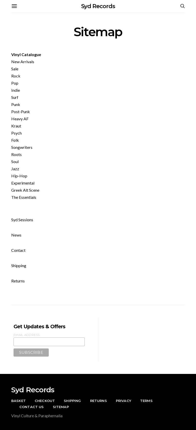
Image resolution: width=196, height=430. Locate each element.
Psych (16, 133)
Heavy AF (20, 118)
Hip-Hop (19, 175)
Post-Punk (20, 111)
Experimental (22, 182)
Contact (18, 250)
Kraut (16, 125)
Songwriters (21, 147)
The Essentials (23, 197)
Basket (18, 401)
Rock (15, 75)
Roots (16, 154)
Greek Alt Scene (25, 190)
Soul (15, 161)
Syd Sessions (22, 219)
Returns (18, 280)
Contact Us (31, 407)
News (16, 234)
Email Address (27, 335)
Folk (15, 140)
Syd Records (98, 6)
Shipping (18, 265)
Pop (14, 83)
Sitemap (61, 407)
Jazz (15, 168)
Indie (15, 90)
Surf (14, 97)
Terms (146, 401)
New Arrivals (22, 61)
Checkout (45, 401)
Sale (14, 68)
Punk (15, 104)
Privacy (123, 401)
